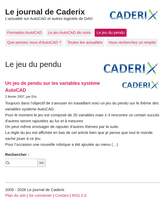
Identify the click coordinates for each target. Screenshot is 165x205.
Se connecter (40, 195)
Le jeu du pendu (111, 32)
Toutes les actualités (85, 42)
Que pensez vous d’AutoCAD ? (34, 42)
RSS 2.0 (79, 195)
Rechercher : (17, 154)
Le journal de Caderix (45, 11)
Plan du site (15, 195)
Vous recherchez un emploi (132, 42)
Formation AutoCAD (24, 32)
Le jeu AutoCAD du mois (69, 32)
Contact (62, 195)
